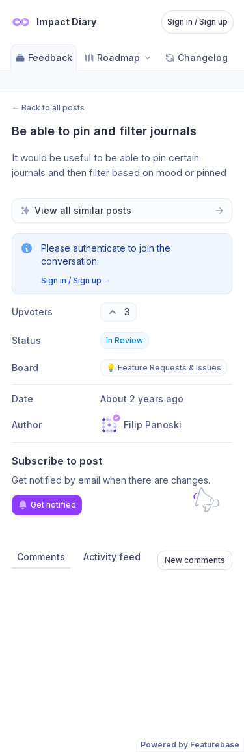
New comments (195, 560)
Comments (41, 556)
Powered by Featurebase (190, 744)
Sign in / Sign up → (76, 280)
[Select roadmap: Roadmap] (118, 57)
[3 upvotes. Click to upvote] (118, 312)
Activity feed (112, 556)
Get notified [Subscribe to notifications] (47, 505)
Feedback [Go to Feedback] (43, 57)
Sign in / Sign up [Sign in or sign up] (197, 22)
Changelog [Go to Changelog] (196, 57)
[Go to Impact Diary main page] (53, 22)
